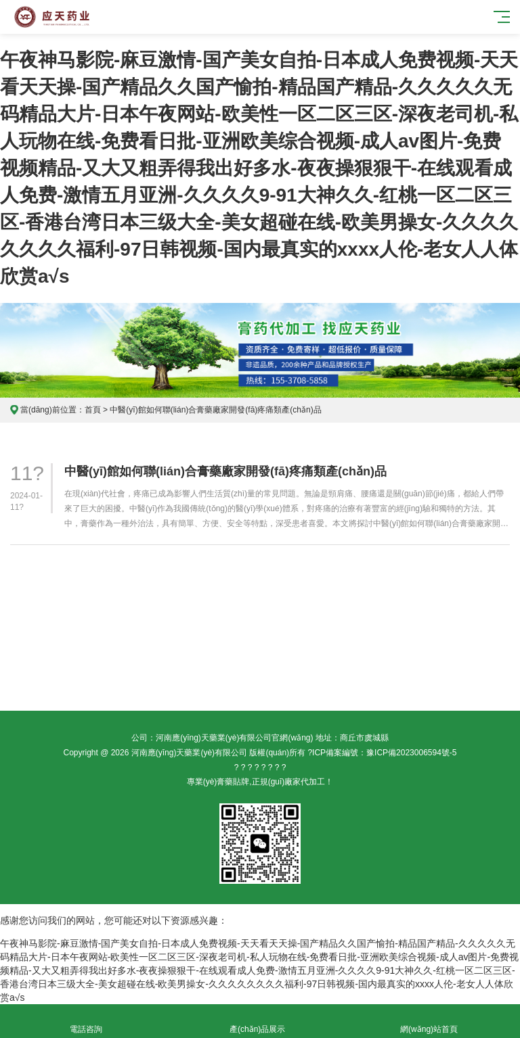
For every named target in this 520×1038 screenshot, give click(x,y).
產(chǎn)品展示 (257, 1021)
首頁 (93, 410)
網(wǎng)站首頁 (429, 1021)
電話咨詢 (85, 1021)
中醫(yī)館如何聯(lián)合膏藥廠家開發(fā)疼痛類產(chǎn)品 (225, 471)
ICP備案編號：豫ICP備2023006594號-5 (384, 752)
